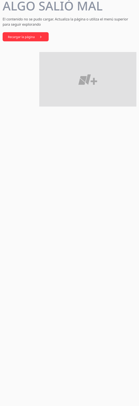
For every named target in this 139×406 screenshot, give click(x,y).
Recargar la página (25, 37)
